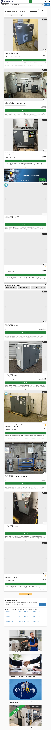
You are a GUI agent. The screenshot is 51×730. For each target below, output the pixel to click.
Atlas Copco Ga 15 (23, 611)
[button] (49, 1)
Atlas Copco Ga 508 (37, 611)
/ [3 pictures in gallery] (44, 150)
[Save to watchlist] (45, 52)
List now (42, 179)
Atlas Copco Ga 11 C (9, 621)
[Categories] (5, 4)
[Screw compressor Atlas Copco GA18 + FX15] (25, 508)
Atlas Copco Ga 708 (37, 619)
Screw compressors (11, 287)
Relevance (42, 11)
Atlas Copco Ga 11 (9, 619)
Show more (25, 623)
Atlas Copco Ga (8, 616)
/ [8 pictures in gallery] (44, 472)
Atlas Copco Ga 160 (23, 616)
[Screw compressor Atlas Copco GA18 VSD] (25, 357)
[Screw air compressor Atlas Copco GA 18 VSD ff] (25, 35)
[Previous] (5, 34)
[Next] (45, 34)
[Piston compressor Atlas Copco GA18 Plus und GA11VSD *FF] (25, 458)
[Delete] (42, 4)
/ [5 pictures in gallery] (44, 264)
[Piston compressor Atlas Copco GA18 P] (25, 135)
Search (46, 4)
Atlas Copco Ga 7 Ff (37, 616)
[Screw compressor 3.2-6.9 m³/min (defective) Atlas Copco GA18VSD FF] (25, 407)
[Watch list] (45, 1)
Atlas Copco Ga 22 (23, 619)
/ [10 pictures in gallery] (44, 422)
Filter (34, 10)
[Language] (47, 1)
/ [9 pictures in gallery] (44, 100)
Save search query (25, 594)
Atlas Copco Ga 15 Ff (24, 614)
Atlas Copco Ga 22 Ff (24, 621)
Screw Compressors (24, 287)
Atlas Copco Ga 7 (37, 614)
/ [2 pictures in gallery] (44, 49)
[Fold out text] (26, 67)
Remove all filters (28, 15)
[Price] (43, 56)
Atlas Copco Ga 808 (37, 621)
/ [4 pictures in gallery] (44, 573)
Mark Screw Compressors (38, 287)
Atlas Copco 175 (8, 614)
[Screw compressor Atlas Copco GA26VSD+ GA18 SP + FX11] (25, 85)
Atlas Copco (7, 611)
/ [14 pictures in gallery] (44, 214)
